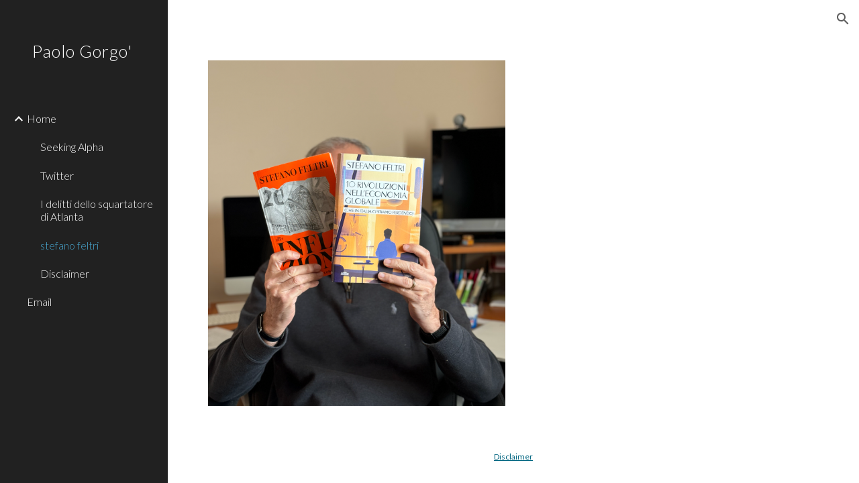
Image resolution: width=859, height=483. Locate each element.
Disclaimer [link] (64, 273)
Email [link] (39, 301)
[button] (843, 19)
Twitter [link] (57, 175)
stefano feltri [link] (69, 245)
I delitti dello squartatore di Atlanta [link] (96, 210)
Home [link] (41, 118)
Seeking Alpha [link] (71, 146)
